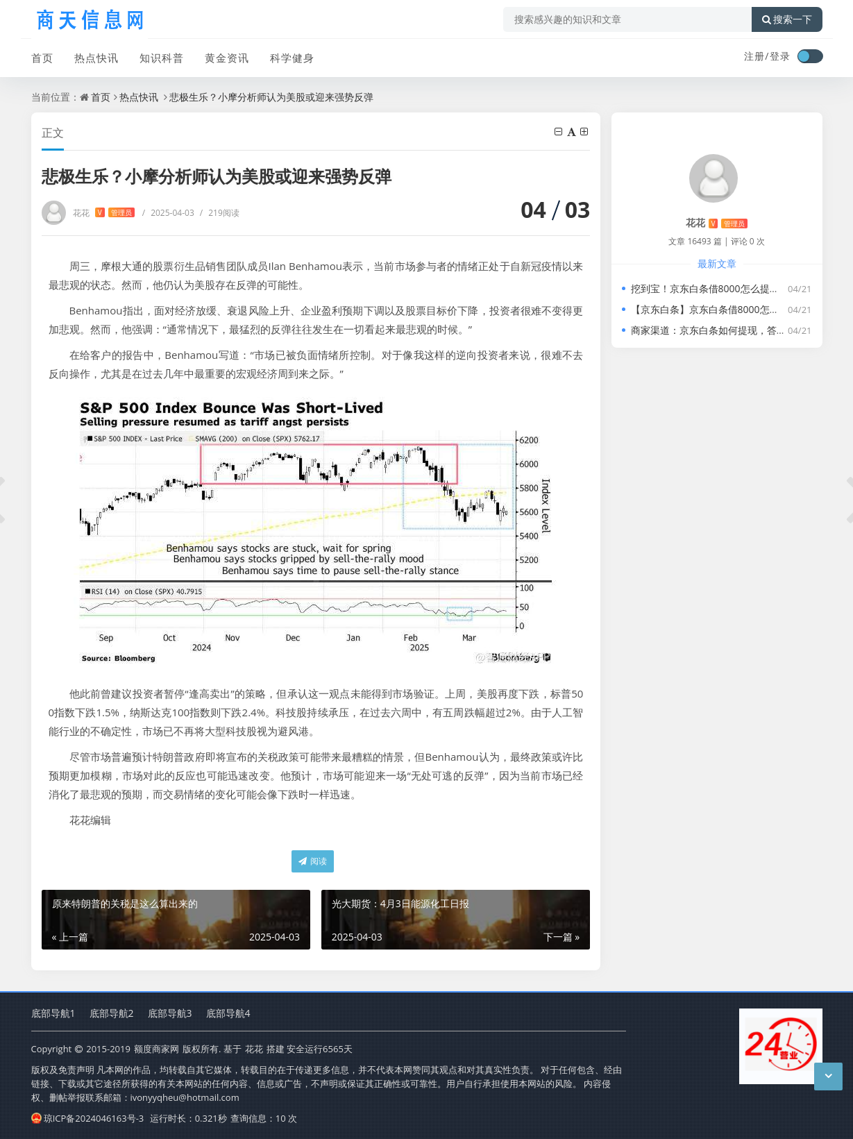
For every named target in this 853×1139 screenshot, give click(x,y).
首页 (42, 58)
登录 (780, 55)
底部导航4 (228, 1013)
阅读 (312, 861)
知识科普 (162, 58)
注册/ (756, 55)
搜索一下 (787, 19)
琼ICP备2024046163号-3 (87, 1118)
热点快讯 (96, 58)
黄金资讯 (227, 58)
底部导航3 (170, 1013)
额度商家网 (156, 1049)
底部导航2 (112, 1013)
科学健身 (292, 58)
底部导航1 (53, 1013)
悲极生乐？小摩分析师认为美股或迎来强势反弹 (271, 96)
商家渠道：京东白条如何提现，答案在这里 (723, 330)
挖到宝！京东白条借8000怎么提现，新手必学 (729, 288)
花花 (104, 213)
